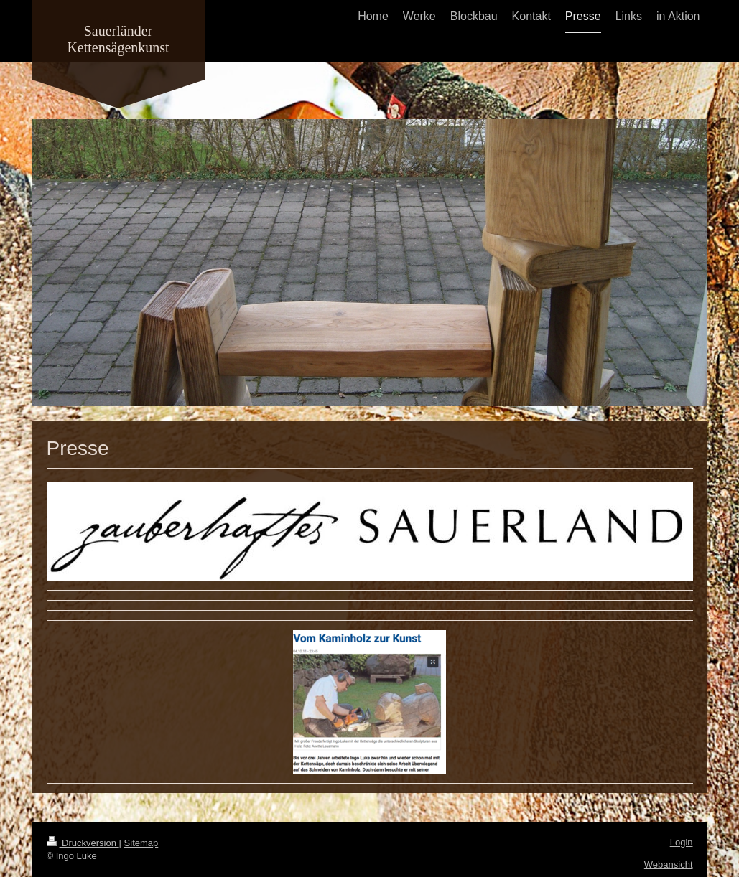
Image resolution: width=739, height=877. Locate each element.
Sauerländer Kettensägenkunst (118, 39)
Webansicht (668, 864)
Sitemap (141, 843)
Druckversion (83, 843)
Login (681, 842)
